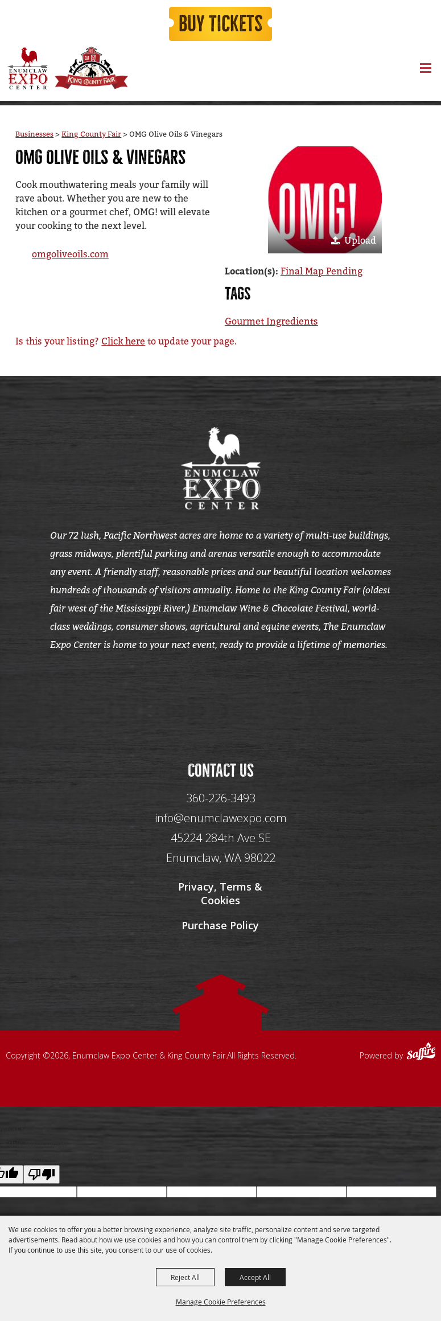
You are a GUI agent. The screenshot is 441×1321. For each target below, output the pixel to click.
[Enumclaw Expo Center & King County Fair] (27, 68)
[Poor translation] (41, 1174)
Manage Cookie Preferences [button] (221, 1301)
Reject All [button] (185, 1277)
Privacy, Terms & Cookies (220, 893)
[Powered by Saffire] (421, 1053)
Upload (360, 241)
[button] (325, 199)
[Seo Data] (221, 694)
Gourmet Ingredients (271, 321)
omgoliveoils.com (70, 254)
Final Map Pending (321, 271)
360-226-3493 (220, 798)
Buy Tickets (221, 24)
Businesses (34, 134)
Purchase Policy (220, 925)
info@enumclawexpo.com (221, 818)
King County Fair (91, 134)
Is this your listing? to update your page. (126, 341)
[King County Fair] (91, 68)
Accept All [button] (255, 1277)
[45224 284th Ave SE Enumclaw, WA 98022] (220, 848)
